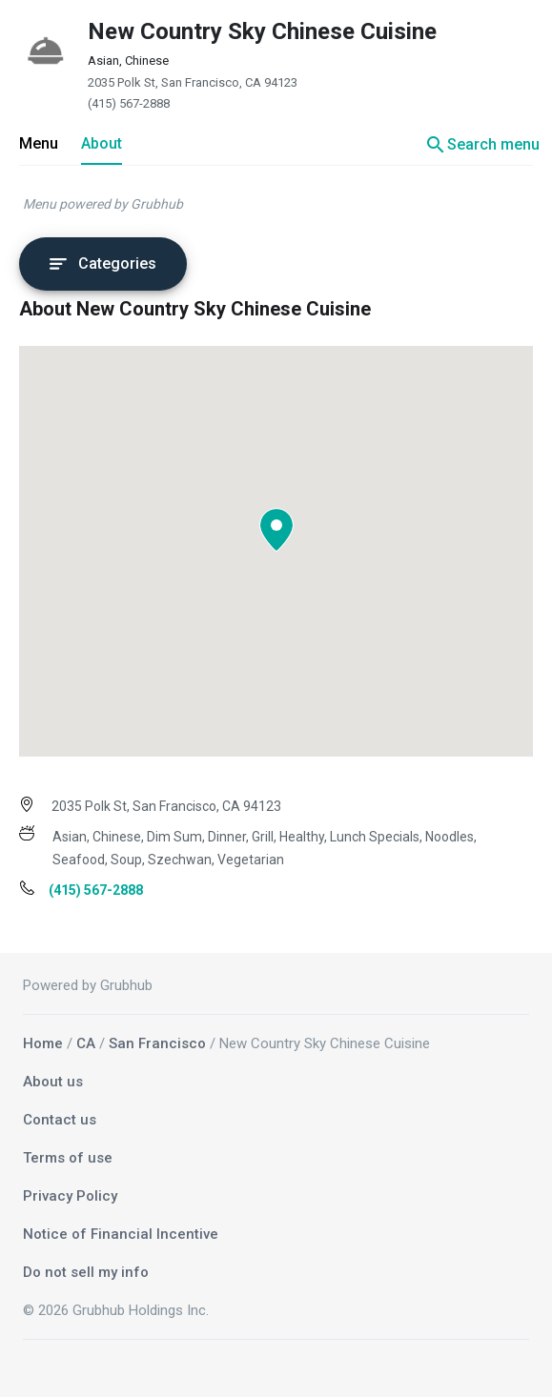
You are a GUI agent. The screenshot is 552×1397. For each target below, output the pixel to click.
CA (85, 1043)
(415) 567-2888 (129, 103)
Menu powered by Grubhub (103, 204)
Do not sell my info (86, 1272)
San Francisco (157, 1043)
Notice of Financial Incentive (120, 1234)
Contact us (59, 1119)
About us (53, 1081)
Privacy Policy (70, 1196)
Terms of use (67, 1157)
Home (43, 1043)
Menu (38, 143)
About (101, 143)
